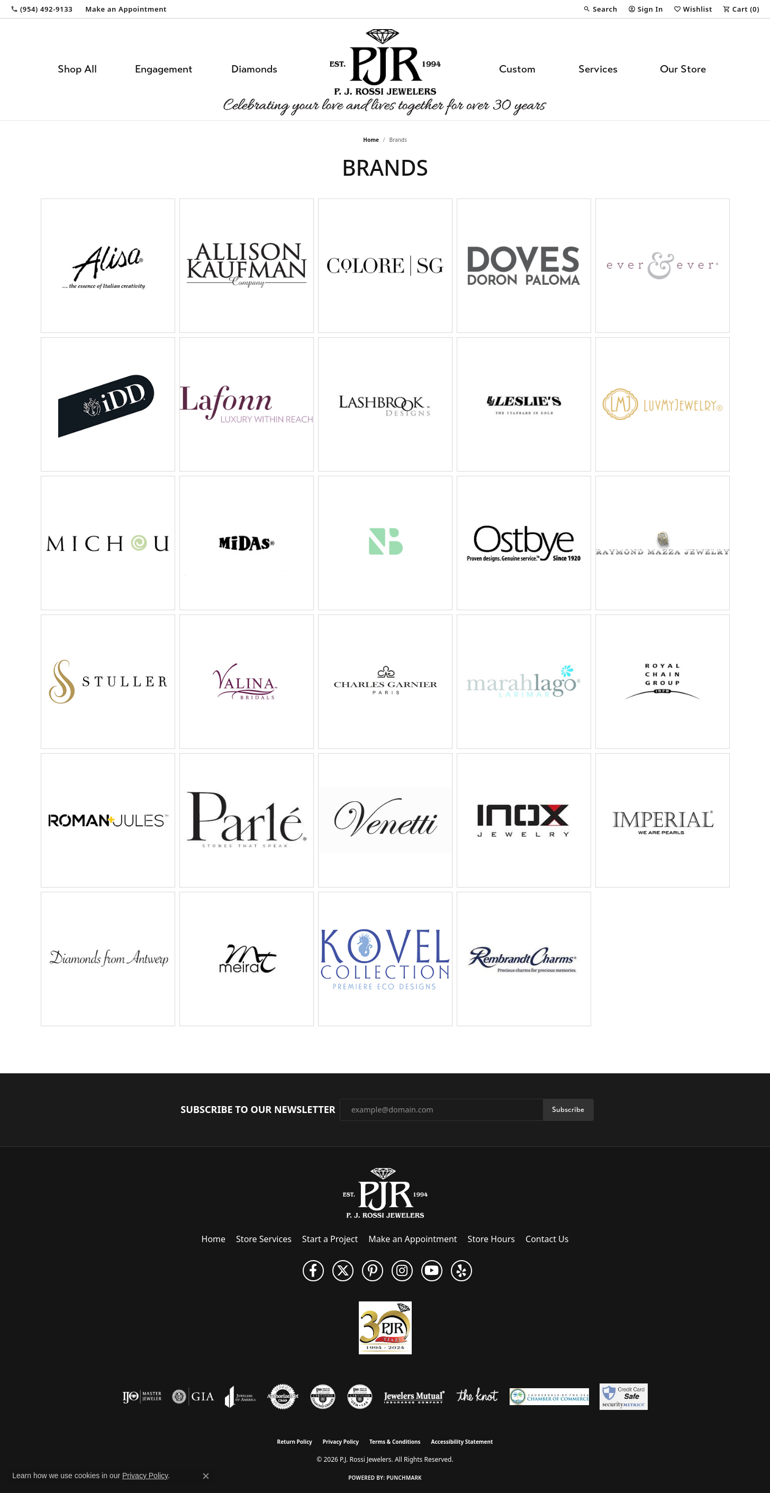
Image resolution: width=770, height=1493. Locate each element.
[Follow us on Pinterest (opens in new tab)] (372, 1270)
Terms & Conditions (395, 1441)
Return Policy (294, 1441)
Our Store (683, 69)
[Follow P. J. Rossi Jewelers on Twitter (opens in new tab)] (343, 1270)
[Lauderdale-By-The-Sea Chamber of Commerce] (549, 1396)
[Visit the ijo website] (142, 1396)
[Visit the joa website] (240, 1396)
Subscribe (568, 1109)
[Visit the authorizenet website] (283, 1396)
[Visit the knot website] (477, 1396)
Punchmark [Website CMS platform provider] (404, 1477)
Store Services (264, 1239)
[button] (600, 9)
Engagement (164, 69)
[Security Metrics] (624, 1396)
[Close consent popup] (206, 1476)
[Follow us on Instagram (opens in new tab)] (402, 1270)
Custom (517, 69)
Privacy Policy (341, 1441)
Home (371, 139)
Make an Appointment (412, 1239)
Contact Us (547, 1239)
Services (598, 69)
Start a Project (330, 1239)
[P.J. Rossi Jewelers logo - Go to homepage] (385, 69)
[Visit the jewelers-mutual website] (414, 1396)
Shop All (77, 69)
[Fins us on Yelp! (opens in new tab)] (461, 1270)
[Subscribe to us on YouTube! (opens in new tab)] (431, 1270)
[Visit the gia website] (193, 1396)
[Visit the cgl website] (360, 1396)
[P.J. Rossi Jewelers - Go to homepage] (385, 1192)
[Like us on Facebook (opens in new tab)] (313, 1270)
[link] (42, 9)
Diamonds (254, 69)
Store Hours (491, 1239)
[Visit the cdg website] (323, 1396)
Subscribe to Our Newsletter (257, 1110)
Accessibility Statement (462, 1441)
